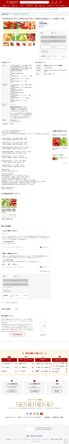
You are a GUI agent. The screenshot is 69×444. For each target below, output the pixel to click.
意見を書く (57, 391)
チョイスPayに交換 (56, 368)
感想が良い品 (4, 371)
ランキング (22, 5)
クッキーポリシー (45, 439)
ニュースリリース (15, 439)
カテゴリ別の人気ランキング (7, 363)
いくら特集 (46, 363)
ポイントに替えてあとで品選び (58, 366)
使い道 (42, 6)
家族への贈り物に (56, 371)
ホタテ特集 (46, 367)
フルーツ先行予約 (22, 371)
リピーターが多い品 (5, 367)
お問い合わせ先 (45, 52)
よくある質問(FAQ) (34, 391)
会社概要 (8, 439)
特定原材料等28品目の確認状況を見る (19, 111)
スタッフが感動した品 (23, 367)
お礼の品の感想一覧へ (45, 271)
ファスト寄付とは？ (46, 43)
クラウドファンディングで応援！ (59, 363)
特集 (36, 5)
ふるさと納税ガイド (12, 391)
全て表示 (63, 56)
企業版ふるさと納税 (58, 417)
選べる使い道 (44, 50)
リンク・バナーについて (25, 439)
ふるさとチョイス (12, 417)
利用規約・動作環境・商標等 (56, 439)
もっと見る (64, 163)
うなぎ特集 (38, 363)
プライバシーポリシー (36, 439)
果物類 (8, 302)
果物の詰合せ (14, 302)
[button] (15, 200)
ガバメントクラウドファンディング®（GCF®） (31, 417)
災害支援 (48, 417)
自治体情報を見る (17, 334)
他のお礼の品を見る (15, 121)
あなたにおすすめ (29, 5)
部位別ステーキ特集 (38, 371)
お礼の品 (6, 6)
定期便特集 (46, 371)
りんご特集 (38, 367)
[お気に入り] (65, 441)
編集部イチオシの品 (22, 363)
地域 (15, 6)
